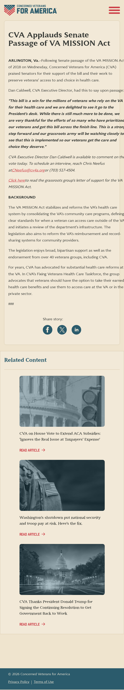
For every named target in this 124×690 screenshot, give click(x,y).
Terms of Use (44, 682)
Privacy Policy (18, 682)
